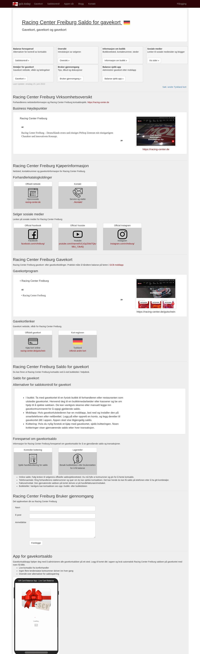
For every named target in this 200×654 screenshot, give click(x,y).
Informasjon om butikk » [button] (116, 60)
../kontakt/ (77, 202)
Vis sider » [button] (154, 60)
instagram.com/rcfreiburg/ (122, 243)
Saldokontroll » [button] (22, 60)
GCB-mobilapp (116, 265)
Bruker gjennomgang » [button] (70, 78)
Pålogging (181, 4)
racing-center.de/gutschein (32, 351)
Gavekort (38, 4)
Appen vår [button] (69, 4)
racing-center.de (32, 202)
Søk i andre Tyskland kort (174, 87)
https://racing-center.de (98, 102)
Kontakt (91, 4)
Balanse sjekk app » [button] (114, 78)
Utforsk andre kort (77, 351)
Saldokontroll (53, 4)
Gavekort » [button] (20, 78)
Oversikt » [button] (64, 60)
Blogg (81, 4)
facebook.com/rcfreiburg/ (33, 243)
